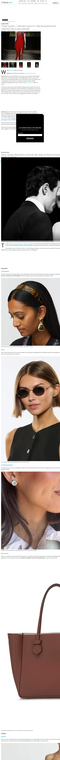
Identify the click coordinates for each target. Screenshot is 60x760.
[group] (5, 65)
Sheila (29, 118)
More (46, 3)
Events (43, 3)
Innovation (36, 3)
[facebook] (53, 3)
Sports (40, 3)
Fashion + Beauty (30, 3)
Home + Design (24, 3)
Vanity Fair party (29, 82)
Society (20, 3)
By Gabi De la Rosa (4, 156)
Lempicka (9, 118)
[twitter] (55, 3)
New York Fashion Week (29, 73)
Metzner (33, 118)
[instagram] (56, 3)
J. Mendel (11, 70)
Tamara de (4, 118)
